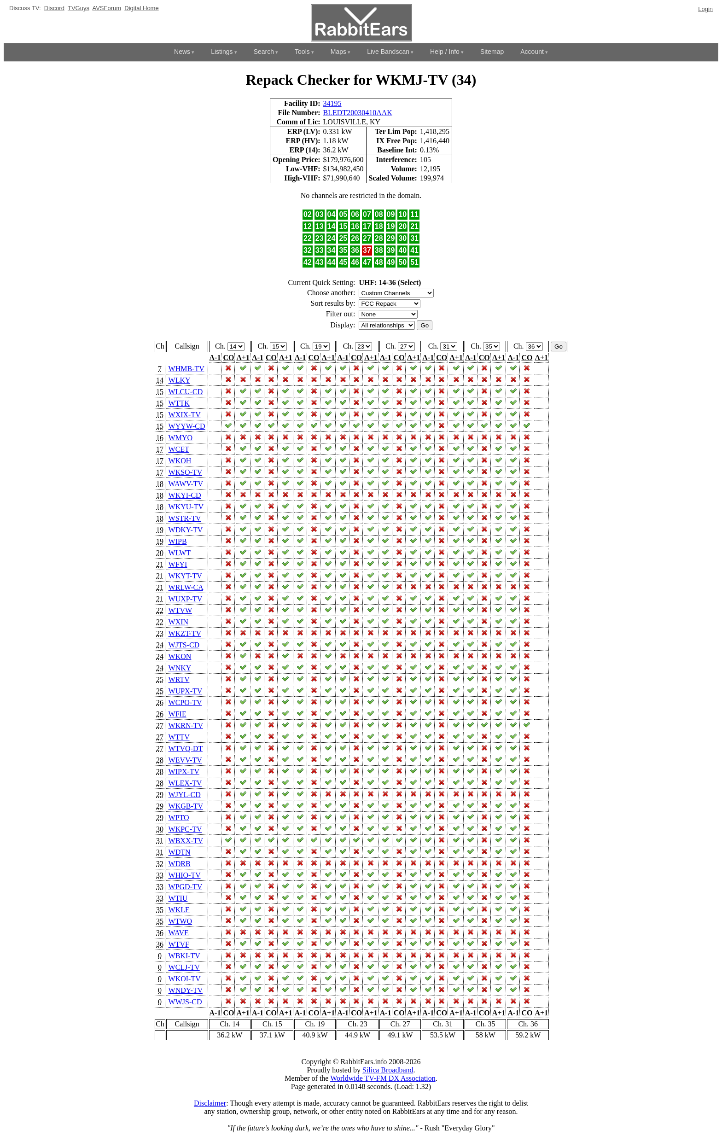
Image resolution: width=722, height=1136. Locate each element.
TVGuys (78, 8)
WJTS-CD (184, 645)
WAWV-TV (186, 484)
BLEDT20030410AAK (357, 113)
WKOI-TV (185, 979)
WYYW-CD (187, 426)
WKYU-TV (186, 507)
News (182, 51)
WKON (180, 656)
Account (532, 51)
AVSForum (106, 8)
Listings (222, 51)
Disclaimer (210, 1103)
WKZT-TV (185, 633)
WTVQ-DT (186, 748)
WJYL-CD (185, 794)
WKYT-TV (185, 576)
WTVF (179, 944)
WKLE (179, 910)
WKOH (180, 461)
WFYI (178, 564)
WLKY (179, 380)
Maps (338, 51)
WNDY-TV (186, 990)
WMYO (180, 438)
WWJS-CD (185, 1002)
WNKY (180, 668)
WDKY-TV (186, 530)
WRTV (179, 679)
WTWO (180, 921)
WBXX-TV (186, 841)
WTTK (179, 403)
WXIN (179, 622)
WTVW (180, 610)
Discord (54, 8)
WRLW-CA (186, 587)
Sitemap (492, 51)
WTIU (178, 898)
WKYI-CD (185, 495)
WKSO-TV (185, 472)
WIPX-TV (184, 771)
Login (705, 9)
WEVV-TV (185, 760)
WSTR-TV (185, 518)
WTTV (179, 737)
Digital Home (141, 8)
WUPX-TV (185, 691)
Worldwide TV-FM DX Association (383, 1078)
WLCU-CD (186, 392)
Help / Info (445, 51)
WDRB (180, 864)
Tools (302, 51)
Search (264, 51)
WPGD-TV (185, 887)
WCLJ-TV (184, 967)
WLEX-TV (185, 783)
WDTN (180, 852)
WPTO (179, 817)
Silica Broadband (387, 1070)
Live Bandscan (388, 51)
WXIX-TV (185, 415)
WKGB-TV (186, 806)
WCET (179, 449)
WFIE (177, 714)
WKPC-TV (185, 829)
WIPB (178, 541)
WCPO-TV (185, 702)
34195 (332, 103)
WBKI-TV (184, 956)
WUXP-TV (185, 599)
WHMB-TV (186, 369)
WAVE (179, 933)
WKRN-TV (186, 725)
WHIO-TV (185, 875)
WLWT (180, 553)
